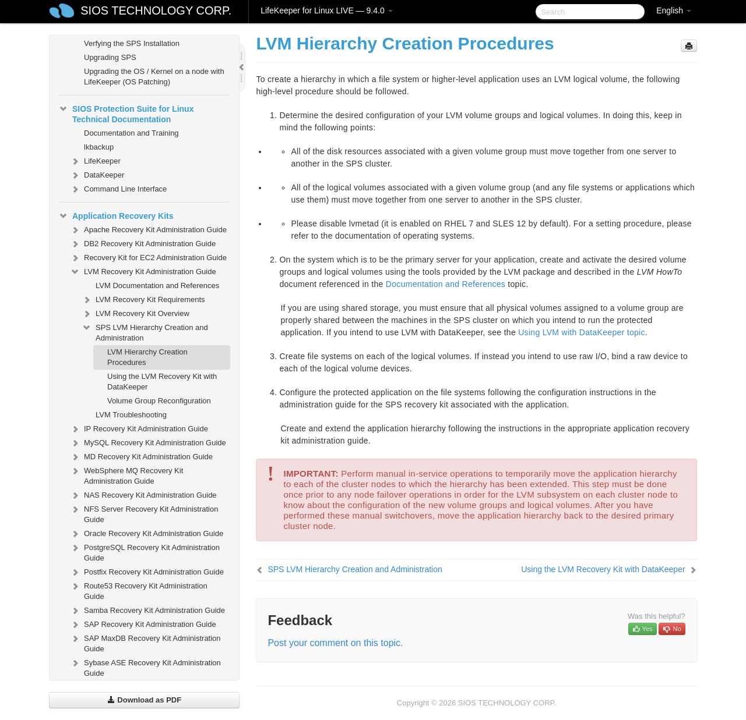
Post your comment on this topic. (335, 643)
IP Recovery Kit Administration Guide (139, 429)
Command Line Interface (118, 189)
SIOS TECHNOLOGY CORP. (155, 10)
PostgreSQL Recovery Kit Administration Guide (145, 551)
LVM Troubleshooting (131, 414)
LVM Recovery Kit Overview (135, 314)
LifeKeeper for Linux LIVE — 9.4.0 (326, 10)
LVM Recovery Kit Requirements (143, 300)
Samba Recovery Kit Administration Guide (147, 611)
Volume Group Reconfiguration (159, 400)
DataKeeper (97, 175)
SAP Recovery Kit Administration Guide (143, 625)
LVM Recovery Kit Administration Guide (143, 272)
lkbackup (99, 147)
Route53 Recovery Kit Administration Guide (138, 590)
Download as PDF (144, 700)
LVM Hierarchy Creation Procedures (147, 357)
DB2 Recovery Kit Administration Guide (143, 244)
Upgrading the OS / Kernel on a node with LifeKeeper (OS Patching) (154, 76)
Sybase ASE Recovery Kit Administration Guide (145, 667)
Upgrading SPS (110, 57)
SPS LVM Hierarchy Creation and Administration (145, 331)
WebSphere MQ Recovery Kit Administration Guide (126, 474)
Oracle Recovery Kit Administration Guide (146, 534)
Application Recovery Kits (116, 216)
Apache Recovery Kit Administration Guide (148, 230)
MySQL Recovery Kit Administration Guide (148, 443)
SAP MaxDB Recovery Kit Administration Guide (145, 642)
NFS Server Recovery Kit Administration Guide (144, 513)
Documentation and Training (131, 133)
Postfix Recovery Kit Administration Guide (147, 572)
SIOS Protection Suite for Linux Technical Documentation (125, 113)
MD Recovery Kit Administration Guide (141, 457)
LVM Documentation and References (157, 285)
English (673, 10)
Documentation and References (445, 284)
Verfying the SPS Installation (132, 43)
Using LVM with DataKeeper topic (581, 332)
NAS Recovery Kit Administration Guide (143, 495)
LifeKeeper (95, 161)
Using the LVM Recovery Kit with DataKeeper (162, 381)
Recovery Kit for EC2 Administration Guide (148, 258)
